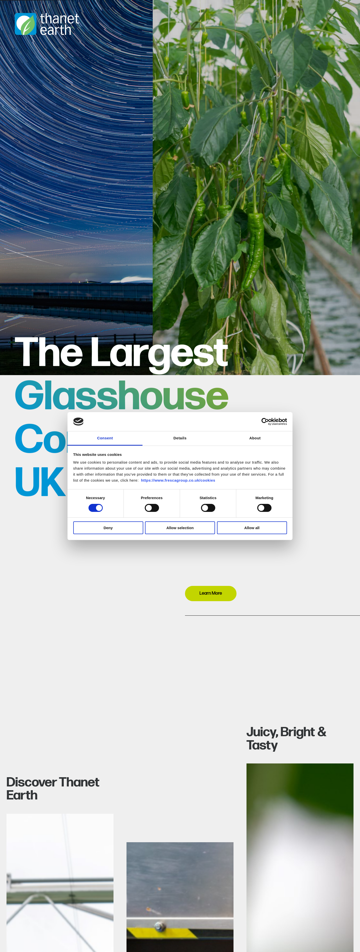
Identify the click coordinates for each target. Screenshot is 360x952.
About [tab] (255, 438)
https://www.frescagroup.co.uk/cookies (178, 480)
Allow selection (180, 528)
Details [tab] (180, 438)
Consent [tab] (105, 438)
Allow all (252, 528)
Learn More (211, 593)
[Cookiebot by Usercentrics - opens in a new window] (265, 421)
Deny (108, 528)
